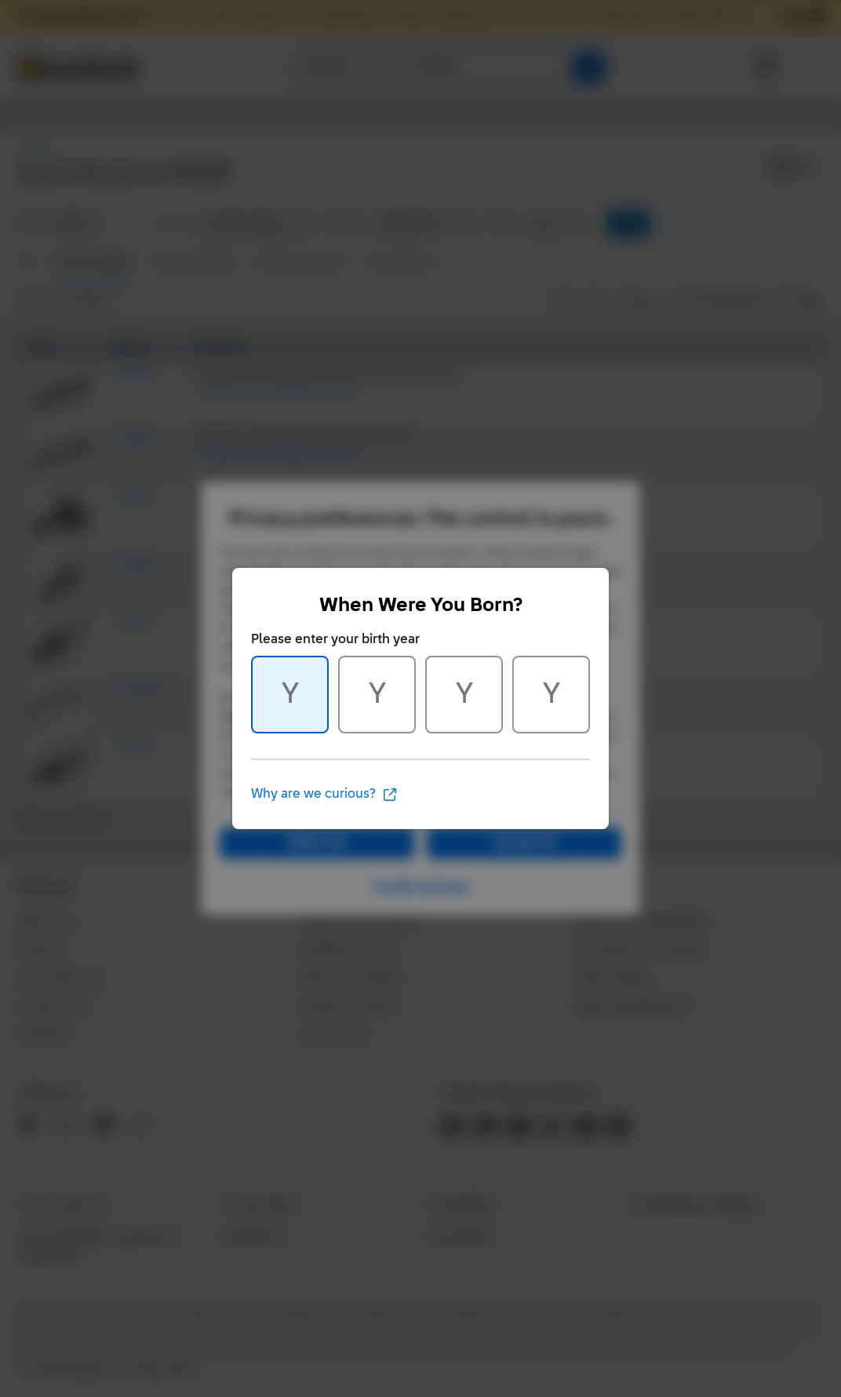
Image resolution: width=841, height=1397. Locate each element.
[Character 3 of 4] (464, 694)
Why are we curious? (324, 794)
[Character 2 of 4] (377, 694)
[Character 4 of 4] (551, 694)
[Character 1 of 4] (290, 694)
